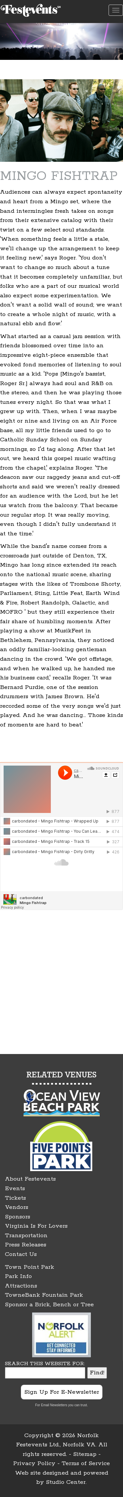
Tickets (15, 1198)
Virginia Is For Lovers (36, 1226)
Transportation (26, 1235)
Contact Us (21, 1254)
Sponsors (17, 1216)
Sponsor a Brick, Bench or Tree (49, 1304)
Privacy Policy (34, 1463)
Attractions (21, 1285)
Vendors (16, 1207)
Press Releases (25, 1244)
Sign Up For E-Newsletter (61, 1392)
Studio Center (66, 1482)
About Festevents (30, 1179)
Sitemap (84, 1454)
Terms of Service (86, 1463)
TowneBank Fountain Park (44, 1295)
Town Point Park (29, 1267)
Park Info (18, 1276)
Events (15, 1188)
